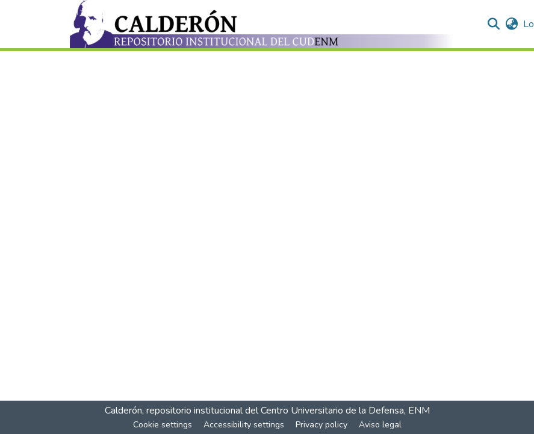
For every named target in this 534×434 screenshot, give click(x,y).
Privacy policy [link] (321, 424)
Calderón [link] (123, 410)
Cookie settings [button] (162, 424)
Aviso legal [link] (380, 424)
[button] (262, 24)
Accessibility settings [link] (243, 424)
